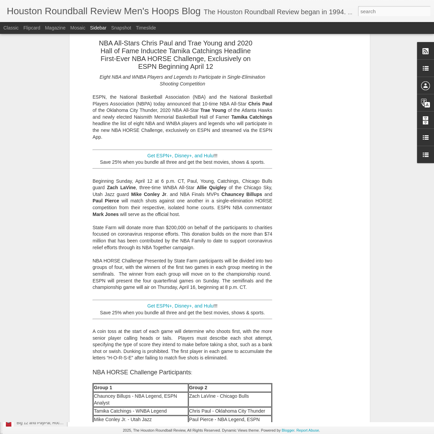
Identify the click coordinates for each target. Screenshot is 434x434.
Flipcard (31, 28)
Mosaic (77, 28)
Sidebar (98, 28)
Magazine (55, 28)
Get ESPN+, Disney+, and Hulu (180, 34)
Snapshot (121, 28)
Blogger (288, 430)
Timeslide (146, 28)
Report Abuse (307, 430)
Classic (11, 28)
